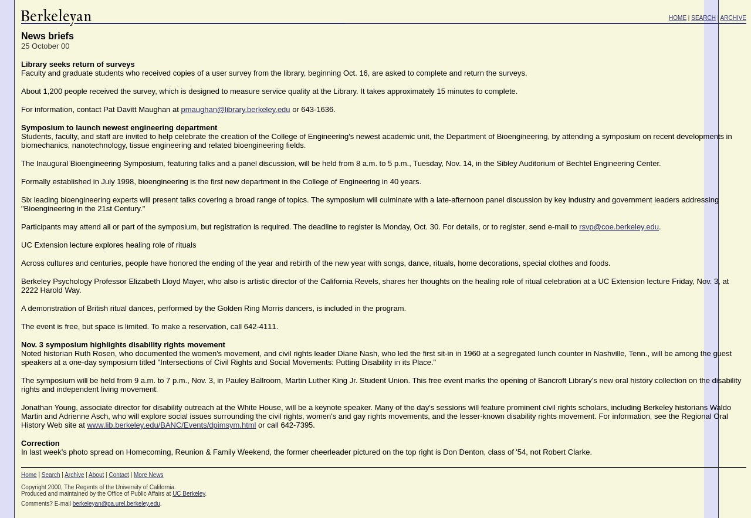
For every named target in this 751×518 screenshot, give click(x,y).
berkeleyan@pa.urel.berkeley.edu (116, 503)
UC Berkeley (188, 493)
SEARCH (703, 18)
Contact (118, 475)
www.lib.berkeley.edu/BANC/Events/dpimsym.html (171, 425)
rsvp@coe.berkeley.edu (619, 226)
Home (29, 475)
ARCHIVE (733, 18)
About (96, 475)
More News (149, 475)
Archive (74, 475)
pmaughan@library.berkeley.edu (235, 109)
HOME (677, 18)
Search (51, 475)
